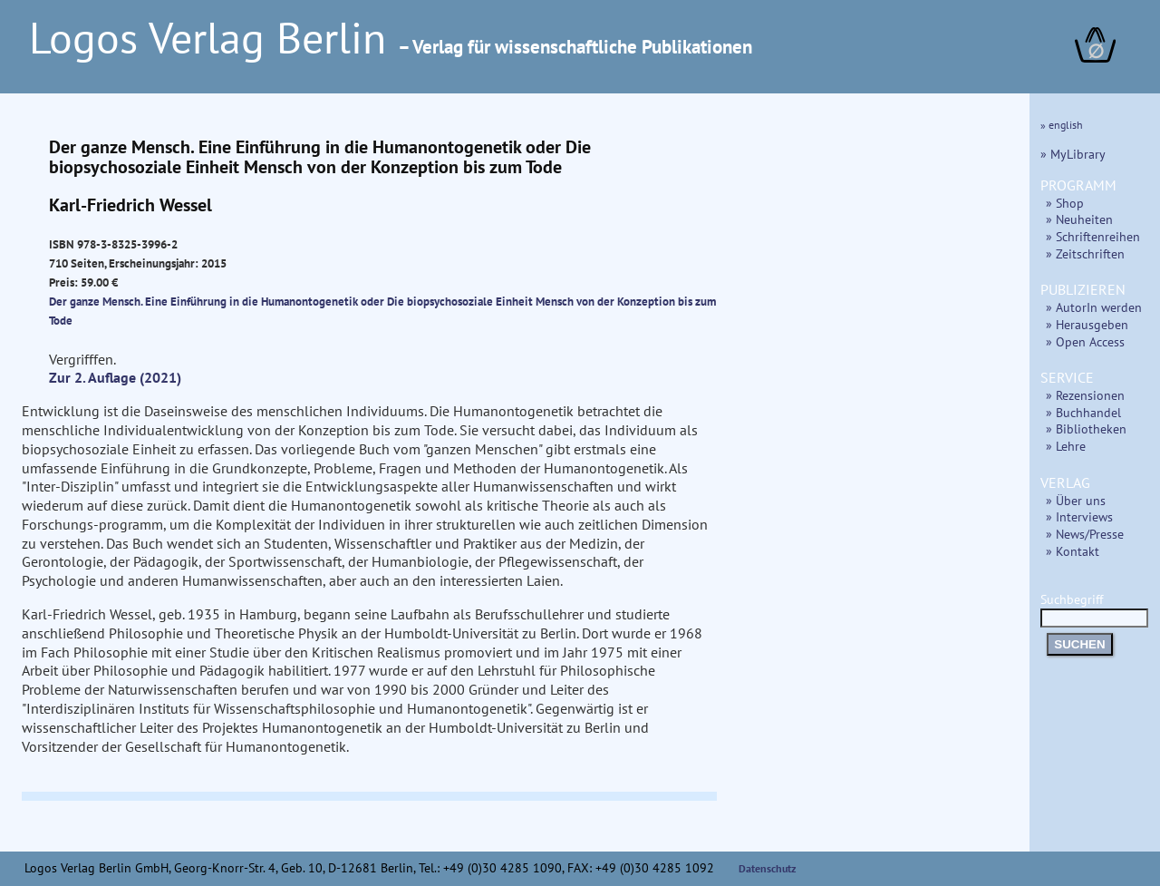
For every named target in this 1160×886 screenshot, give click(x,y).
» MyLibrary (1073, 153)
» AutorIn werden (1094, 307)
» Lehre (1066, 445)
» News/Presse (1085, 533)
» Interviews (1079, 516)
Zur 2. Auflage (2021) (115, 377)
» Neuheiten (1079, 219)
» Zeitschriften (1085, 253)
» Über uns (1076, 500)
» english (1061, 124)
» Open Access (1085, 341)
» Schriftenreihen (1093, 236)
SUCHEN (1079, 644)
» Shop (1065, 202)
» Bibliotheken (1086, 428)
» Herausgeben (1087, 324)
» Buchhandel (1083, 412)
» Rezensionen (1085, 395)
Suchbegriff (1094, 608)
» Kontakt (1072, 551)
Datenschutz (768, 868)
